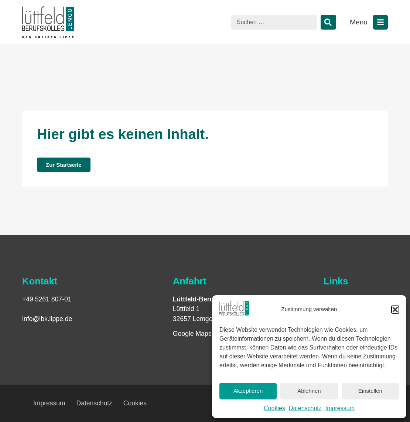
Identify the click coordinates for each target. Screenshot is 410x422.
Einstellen (370, 391)
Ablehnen (309, 391)
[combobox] (274, 22)
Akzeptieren (248, 391)
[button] (395, 309)
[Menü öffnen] (380, 22)
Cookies (274, 408)
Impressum (340, 408)
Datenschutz (305, 408)
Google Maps (192, 333)
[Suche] (328, 22)
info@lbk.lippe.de (47, 319)
